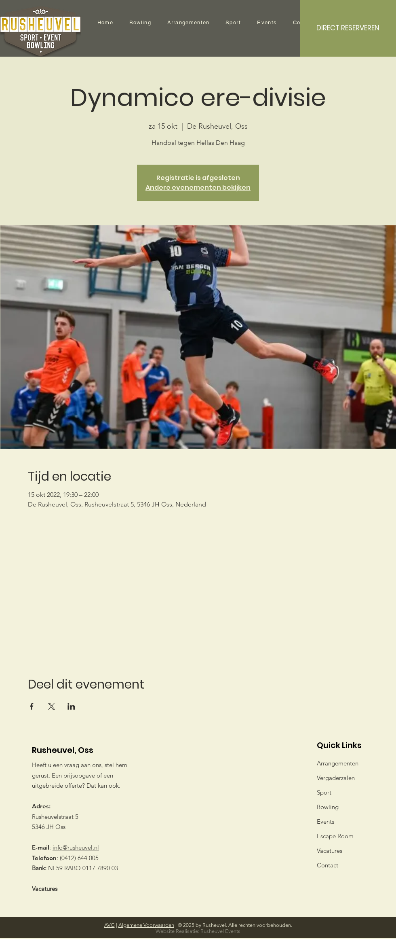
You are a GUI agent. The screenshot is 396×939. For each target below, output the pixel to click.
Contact (327, 865)
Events (325, 821)
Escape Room (335, 836)
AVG (109, 925)
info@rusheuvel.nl (76, 847)
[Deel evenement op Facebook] (32, 706)
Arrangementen (337, 763)
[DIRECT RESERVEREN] (348, 28)
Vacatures (44, 888)
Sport (324, 792)
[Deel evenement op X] (51, 706)
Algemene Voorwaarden (146, 925)
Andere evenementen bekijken (198, 187)
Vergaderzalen (336, 778)
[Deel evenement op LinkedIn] (71, 706)
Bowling (328, 807)
